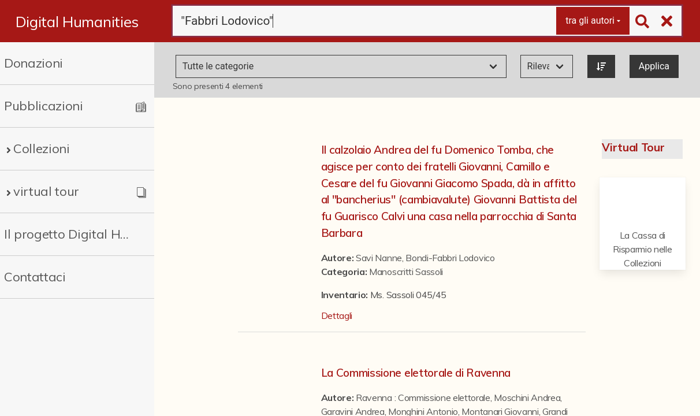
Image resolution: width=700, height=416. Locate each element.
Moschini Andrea (527, 397)
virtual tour (46, 191)
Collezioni (41, 148)
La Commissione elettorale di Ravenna (416, 373)
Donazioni (33, 63)
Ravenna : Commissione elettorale (423, 397)
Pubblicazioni (43, 106)
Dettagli (336, 315)
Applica (654, 66)
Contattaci (35, 277)
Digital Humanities (77, 21)
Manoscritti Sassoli (406, 271)
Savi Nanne (379, 257)
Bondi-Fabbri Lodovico (449, 257)
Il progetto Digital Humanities (69, 234)
